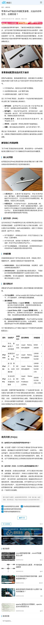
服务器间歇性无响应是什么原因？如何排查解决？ (29, 590)
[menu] (41, 2)
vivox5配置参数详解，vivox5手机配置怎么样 (28, 554)
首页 (2, 7)
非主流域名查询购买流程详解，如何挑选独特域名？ (29, 577)
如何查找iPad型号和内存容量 (13, 509)
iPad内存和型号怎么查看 (11, 506)
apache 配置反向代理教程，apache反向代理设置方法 (29, 605)
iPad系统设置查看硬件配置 (31, 506)
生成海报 (6, 524)
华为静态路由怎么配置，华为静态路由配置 (29, 566)
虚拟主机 (17, 19)
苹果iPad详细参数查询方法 (12, 511)
